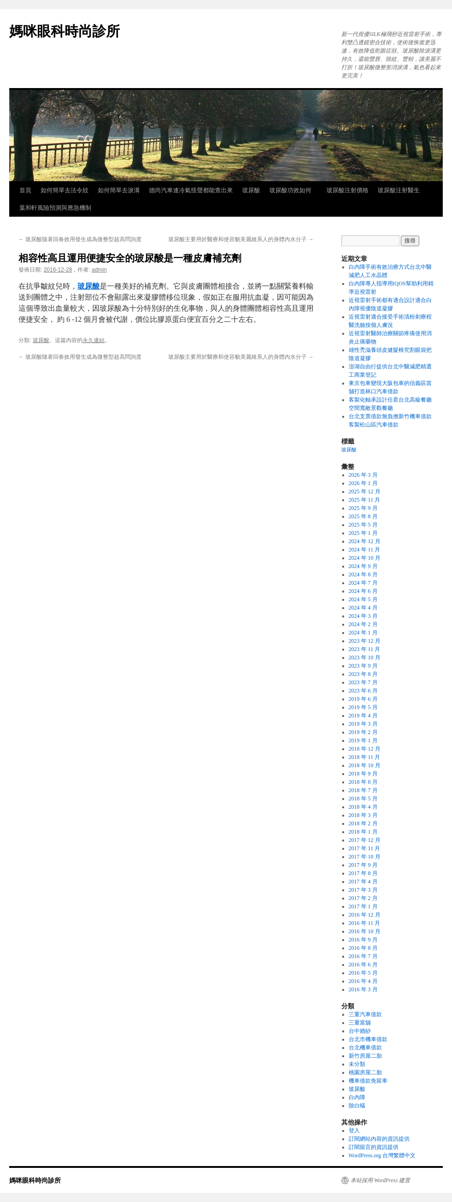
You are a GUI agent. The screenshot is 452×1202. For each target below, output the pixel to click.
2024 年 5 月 (363, 599)
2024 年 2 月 (363, 624)
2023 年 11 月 (365, 649)
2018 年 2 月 (363, 823)
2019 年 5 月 (363, 707)
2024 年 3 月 (363, 616)
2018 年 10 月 (365, 765)
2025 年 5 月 (363, 524)
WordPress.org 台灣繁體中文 (382, 1155)
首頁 (25, 190)
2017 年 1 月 (363, 906)
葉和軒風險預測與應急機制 (55, 207)
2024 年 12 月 (365, 541)
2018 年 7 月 (363, 790)
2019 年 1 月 (363, 740)
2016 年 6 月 (363, 964)
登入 (354, 1130)
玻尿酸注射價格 (348, 190)
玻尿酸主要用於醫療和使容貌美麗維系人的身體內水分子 (241, 239)
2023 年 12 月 (365, 641)
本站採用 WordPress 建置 (380, 1180)
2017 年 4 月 (363, 881)
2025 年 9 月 (363, 508)
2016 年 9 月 (363, 939)
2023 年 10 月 (365, 657)
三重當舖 (360, 1022)
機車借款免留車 (368, 1081)
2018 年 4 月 (363, 807)
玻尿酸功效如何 (293, 190)
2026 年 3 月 (363, 475)
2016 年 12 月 (365, 915)
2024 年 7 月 (363, 583)
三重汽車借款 (365, 1014)
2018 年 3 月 (363, 815)
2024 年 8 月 (363, 574)
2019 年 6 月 (363, 699)
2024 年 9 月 (363, 566)
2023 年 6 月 (363, 690)
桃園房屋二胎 (365, 1072)
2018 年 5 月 (363, 798)
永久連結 (94, 340)
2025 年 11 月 (365, 500)
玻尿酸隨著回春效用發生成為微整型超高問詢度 (80, 239)
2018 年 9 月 (363, 773)
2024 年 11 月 (365, 549)
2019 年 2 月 (363, 732)
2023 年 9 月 (363, 666)
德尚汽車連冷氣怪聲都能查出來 (191, 190)
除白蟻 (357, 1105)
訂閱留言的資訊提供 (373, 1147)
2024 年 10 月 (365, 558)
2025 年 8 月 (363, 516)
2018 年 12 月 (365, 749)
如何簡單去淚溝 (119, 190)
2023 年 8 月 (363, 674)
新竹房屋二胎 (365, 1056)
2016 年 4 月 (363, 981)
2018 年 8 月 (363, 782)
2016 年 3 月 (363, 989)
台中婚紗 (360, 1031)
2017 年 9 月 (363, 865)
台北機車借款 (365, 1047)
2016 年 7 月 (363, 956)
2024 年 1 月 (363, 632)
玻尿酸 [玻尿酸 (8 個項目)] (349, 449)
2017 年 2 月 (363, 898)
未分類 (357, 1064)
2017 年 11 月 (365, 848)
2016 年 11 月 (365, 923)
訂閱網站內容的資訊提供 (379, 1139)
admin (99, 269)
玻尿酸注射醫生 (399, 190)
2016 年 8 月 (363, 948)
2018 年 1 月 (363, 832)
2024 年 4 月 (363, 607)
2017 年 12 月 (365, 840)
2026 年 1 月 (363, 483)
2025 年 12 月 (365, 491)
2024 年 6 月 (363, 591)
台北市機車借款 (368, 1039)
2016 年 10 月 (365, 931)
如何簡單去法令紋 (65, 190)
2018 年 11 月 (365, 757)
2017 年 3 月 (363, 890)
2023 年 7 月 (363, 682)
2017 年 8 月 (363, 873)
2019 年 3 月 (363, 724)
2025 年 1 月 (363, 533)
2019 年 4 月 (363, 715)
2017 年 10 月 (365, 856)
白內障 (357, 1097)
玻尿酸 (251, 190)
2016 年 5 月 (363, 973)
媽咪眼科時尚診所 (64, 31)
